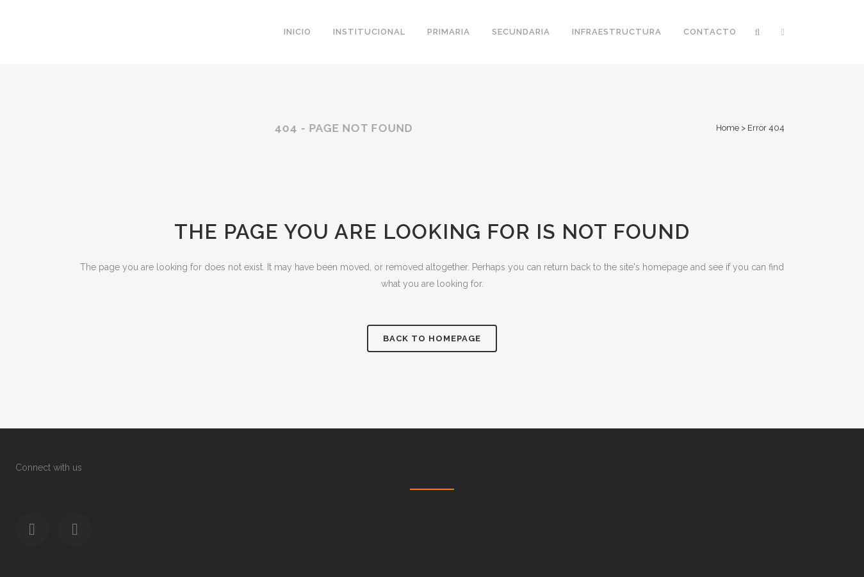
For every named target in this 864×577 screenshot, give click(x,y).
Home (727, 128)
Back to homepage (432, 338)
